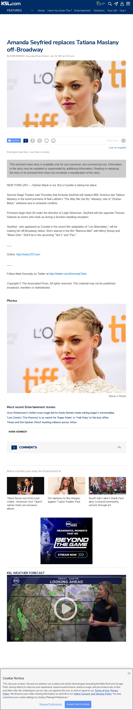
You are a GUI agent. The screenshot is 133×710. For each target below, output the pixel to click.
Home (41, 10)
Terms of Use (102, 690)
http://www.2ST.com (28, 254)
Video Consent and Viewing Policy (93, 693)
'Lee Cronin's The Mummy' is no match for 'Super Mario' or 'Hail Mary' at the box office (58, 418)
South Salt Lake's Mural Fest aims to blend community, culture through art (106, 501)
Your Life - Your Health (120, 10)
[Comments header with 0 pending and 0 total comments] (66, 447)
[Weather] (100, 3)
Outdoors (99, 10)
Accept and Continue (78, 704)
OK (129, 673)
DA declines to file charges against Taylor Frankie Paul (64, 500)
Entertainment (82, 10)
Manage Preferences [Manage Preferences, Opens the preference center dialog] (50, 704)
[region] (66, 689)
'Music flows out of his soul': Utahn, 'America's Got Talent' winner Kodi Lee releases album (25, 503)
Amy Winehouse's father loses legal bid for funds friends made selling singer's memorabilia (60, 413)
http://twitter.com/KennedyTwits (68, 273)
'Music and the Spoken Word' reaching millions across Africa (42, 422)
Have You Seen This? (60, 10)
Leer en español (117, 148)
